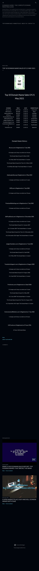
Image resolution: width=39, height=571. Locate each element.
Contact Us (31, 23)
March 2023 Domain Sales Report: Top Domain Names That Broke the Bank (17, 467)
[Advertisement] (15, 20)
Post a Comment (9, 470)
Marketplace (17, 23)
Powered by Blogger (19, 545)
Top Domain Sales (7, 23)
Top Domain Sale (8, 339)
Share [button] (3, 337)
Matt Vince (23, 547)
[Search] (36, 2)
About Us (24, 23)
